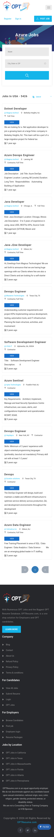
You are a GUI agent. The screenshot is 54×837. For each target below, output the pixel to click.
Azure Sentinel (13, 380)
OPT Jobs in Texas (14, 758)
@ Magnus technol (11, 113)
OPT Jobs (10, 705)
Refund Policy (12, 661)
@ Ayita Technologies (12, 385)
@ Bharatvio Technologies (14, 296)
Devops (9, 474)
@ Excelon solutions (12, 479)
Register (7, 19)
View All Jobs (12, 688)
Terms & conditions (14, 673)
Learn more (11, 629)
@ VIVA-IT (8, 346)
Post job (9, 726)
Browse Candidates (14, 720)
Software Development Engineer (25, 342)
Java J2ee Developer (18, 244)
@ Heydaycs (9, 435)
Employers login (13, 732)
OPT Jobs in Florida (14, 769)
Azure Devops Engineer (19, 155)
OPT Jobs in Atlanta (15, 775)
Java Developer (14, 201)
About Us (10, 656)
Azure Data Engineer (17, 524)
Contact (9, 650)
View (12, 122)
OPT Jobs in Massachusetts (18, 764)
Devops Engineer (15, 291)
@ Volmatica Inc (10, 529)
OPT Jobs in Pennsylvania (17, 781)
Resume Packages (14, 737)
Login (8, 699)
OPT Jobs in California (16, 753)
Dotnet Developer (15, 108)
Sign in (18, 19)
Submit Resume (13, 694)
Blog (8, 644)
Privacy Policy (12, 667)
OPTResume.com (27, 822)
